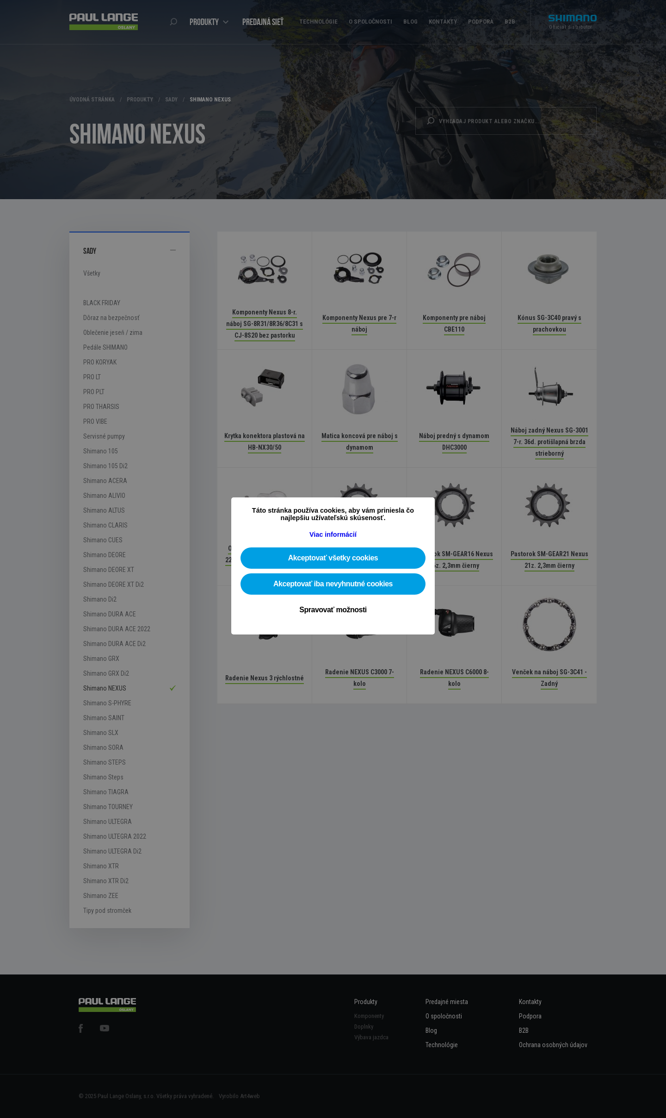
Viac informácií (333, 534)
